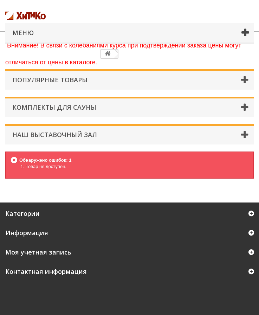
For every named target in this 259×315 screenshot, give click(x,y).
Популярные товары (50, 80)
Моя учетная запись (38, 252)
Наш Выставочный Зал (54, 134)
